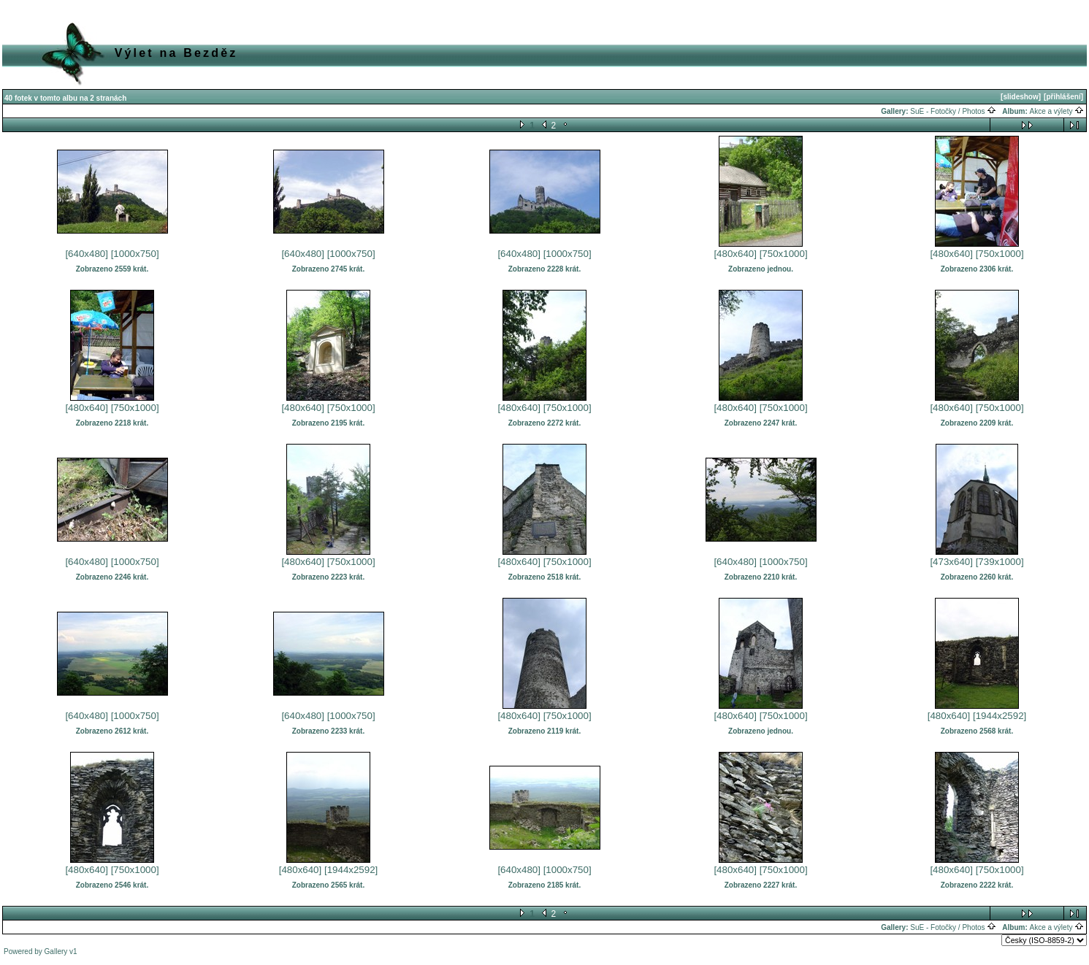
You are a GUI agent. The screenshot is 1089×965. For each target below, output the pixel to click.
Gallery (56, 951)
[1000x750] (135, 253)
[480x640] (735, 253)
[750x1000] (784, 253)
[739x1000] (1000, 561)
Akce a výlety (1057, 111)
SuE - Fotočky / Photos (953, 111)
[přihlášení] (1063, 97)
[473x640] (951, 561)
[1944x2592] (999, 715)
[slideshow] (1021, 97)
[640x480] (86, 253)
